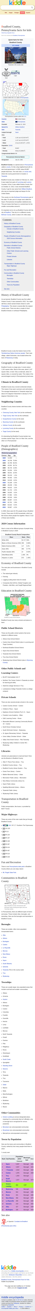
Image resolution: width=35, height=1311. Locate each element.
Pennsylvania (24, 97)
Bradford (8, 212)
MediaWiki (11, 1305)
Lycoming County (8, 428)
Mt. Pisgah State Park (9, 872)
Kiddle (3, 1306)
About (15, 1306)
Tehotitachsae (5, 353)
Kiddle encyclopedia (17, 1271)
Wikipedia (16, 1303)
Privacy (21, 1306)
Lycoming (20, 182)
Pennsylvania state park (16, 866)
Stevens (5, 1069)
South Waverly (7, 963)
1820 (4, 458)
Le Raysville (6, 948)
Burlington (6, 941)
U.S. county (15, 45)
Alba (4, 935)
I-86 (9, 825)
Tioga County (7, 431)
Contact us (28, 1306)
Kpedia (22, 12)
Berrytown (6, 1127)
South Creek (6, 1059)
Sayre (17, 132)
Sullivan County (7, 425)
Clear (28, 7)
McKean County (6, 214)
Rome (4, 957)
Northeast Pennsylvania (21, 197)
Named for (5, 127)
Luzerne (28, 182)
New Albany (6, 954)
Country (4, 119)
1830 (4, 460)
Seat (3, 129)
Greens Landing (8, 1117)
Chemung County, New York (11, 412)
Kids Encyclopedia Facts (8, 32)
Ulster (4, 1084)
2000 (4, 502)
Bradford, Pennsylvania (19, 35)
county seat (27, 171)
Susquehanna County (9, 419)
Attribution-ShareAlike (15, 1275)
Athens (5, 938)
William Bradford (20, 127)
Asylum (5, 999)
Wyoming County (8, 422)
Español (28, 12)
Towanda (17, 129)
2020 (10, 145)
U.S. (25, 116)
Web (6, 12)
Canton (5, 944)
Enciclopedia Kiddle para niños (9, 1308)
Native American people (17, 353)
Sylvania (5, 966)
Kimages (16, 12)
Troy (4, 973)
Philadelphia (5, 306)
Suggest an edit (22, 1288)
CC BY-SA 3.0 (19, 1300)
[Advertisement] (17, 19)
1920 (4, 482)
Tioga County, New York (10, 415)
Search (32, 7)
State (3, 121)
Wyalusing (9, 358)
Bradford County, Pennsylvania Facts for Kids (15, 1279)
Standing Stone (7, 1065)
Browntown (6, 1130)
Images (10, 12)
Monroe (5, 951)
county (9, 167)
